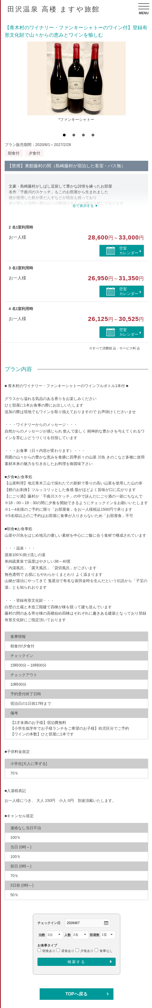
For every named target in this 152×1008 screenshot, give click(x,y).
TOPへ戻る (76, 994)
